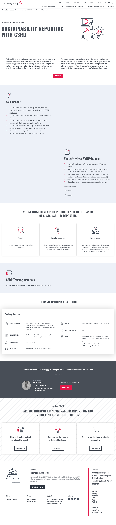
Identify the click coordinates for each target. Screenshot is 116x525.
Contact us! (66, 387)
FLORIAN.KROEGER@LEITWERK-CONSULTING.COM (44, 389)
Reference (76, 2)
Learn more (20, 448)
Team (84, 2)
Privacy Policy (96, 510)
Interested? (58, 76)
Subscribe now (38, 487)
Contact (99, 2)
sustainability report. (37, 61)
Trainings (12, 10)
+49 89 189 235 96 (11, 499)
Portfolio (59, 2)
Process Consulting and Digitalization (101, 477)
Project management (100, 473)
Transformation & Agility (102, 481)
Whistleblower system (98, 512)
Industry (67, 2)
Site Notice (95, 508)
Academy (6, 10)
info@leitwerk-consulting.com (32, 500)
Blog (91, 2)
